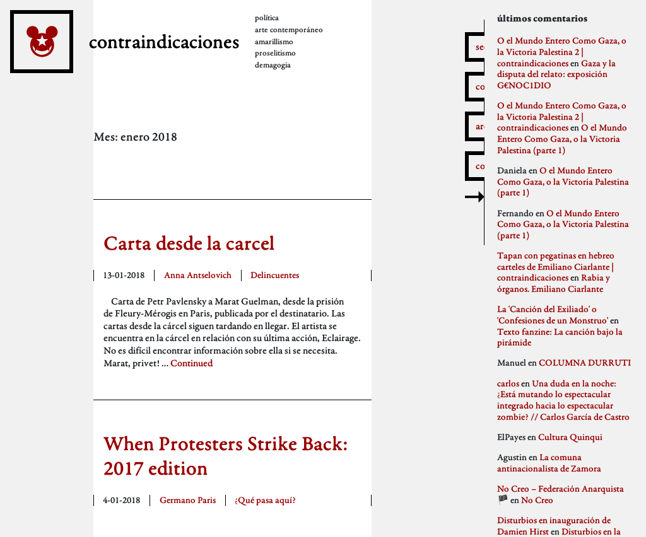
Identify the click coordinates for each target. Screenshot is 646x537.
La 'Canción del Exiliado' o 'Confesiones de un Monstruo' (552, 314)
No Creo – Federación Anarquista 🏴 (560, 494)
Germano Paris (188, 499)
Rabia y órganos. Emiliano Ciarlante (553, 283)
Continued (191, 363)
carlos (508, 383)
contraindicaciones (169, 42)
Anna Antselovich (198, 274)
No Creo (537, 499)
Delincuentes (274, 274)
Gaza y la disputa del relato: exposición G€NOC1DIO (556, 74)
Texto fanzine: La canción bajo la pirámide (560, 337)
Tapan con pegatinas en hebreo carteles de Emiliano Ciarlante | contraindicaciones (555, 266)
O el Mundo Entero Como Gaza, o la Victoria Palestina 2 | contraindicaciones (561, 51)
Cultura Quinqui (570, 436)
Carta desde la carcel (188, 243)
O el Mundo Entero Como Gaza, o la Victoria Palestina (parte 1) (562, 138)
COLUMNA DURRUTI (585, 362)
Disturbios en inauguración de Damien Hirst (554, 525)
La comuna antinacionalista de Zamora (549, 462)
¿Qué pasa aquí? (265, 499)
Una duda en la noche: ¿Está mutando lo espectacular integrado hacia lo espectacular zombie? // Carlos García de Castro (563, 400)
